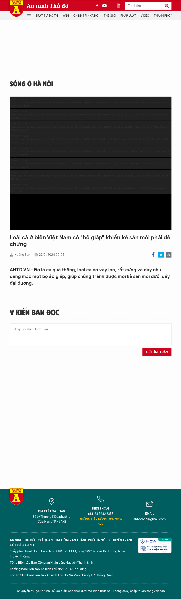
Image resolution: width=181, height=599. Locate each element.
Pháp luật (128, 16)
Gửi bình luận (157, 352)
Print (168, 255)
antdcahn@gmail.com (149, 519)
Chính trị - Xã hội (86, 16)
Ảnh (66, 16)
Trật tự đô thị (46, 16)
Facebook (153, 255)
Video (145, 16)
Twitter (161, 255)
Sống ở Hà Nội (31, 83)
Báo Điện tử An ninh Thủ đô (16, 8)
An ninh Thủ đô (47, 5)
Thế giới (110, 16)
